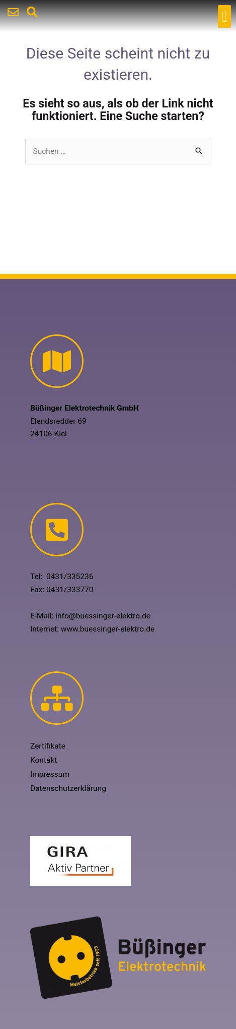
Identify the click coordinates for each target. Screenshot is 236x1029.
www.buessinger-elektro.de (107, 629)
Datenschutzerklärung (68, 788)
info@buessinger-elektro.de (102, 615)
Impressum (49, 774)
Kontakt (43, 760)
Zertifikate (47, 746)
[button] (224, 16)
